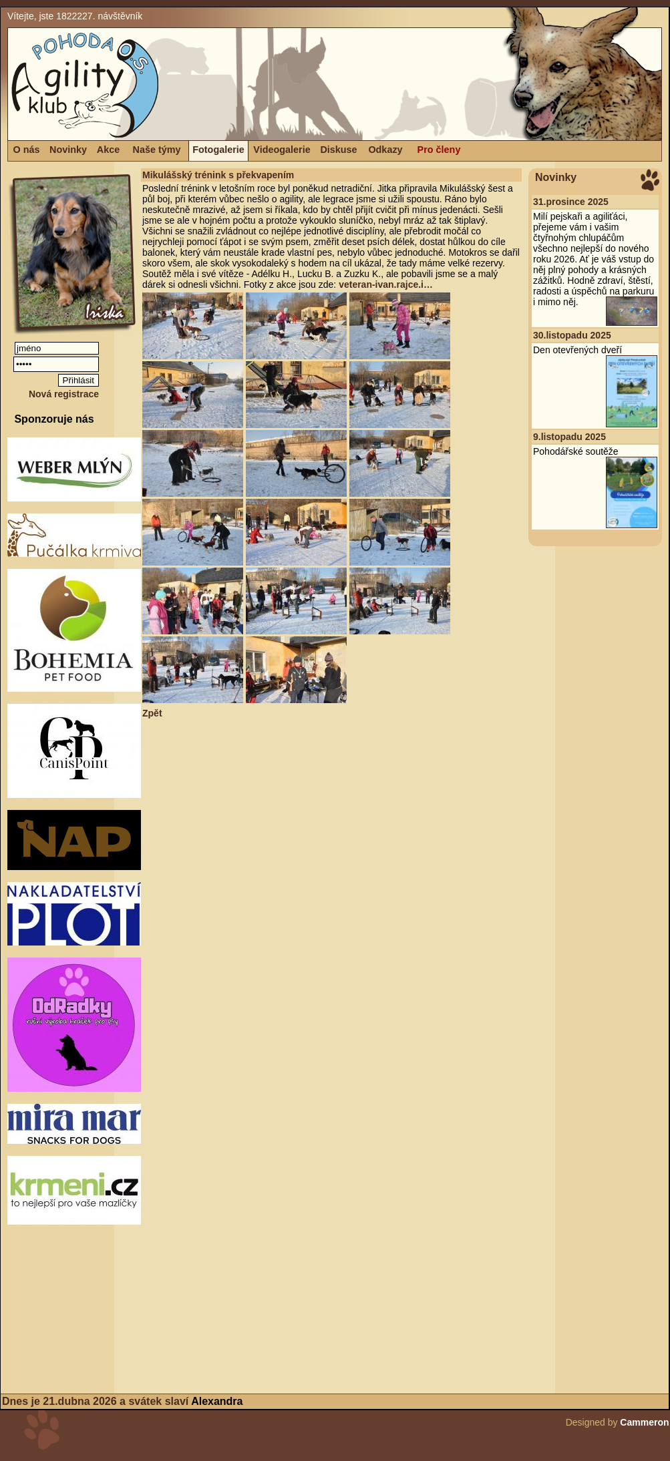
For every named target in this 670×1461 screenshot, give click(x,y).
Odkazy (385, 149)
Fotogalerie (218, 149)
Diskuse (338, 149)
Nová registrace (64, 394)
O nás (26, 149)
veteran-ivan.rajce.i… (386, 284)
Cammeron (644, 1422)
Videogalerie (281, 149)
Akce (108, 149)
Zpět (152, 713)
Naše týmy (157, 149)
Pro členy (439, 149)
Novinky (68, 149)
